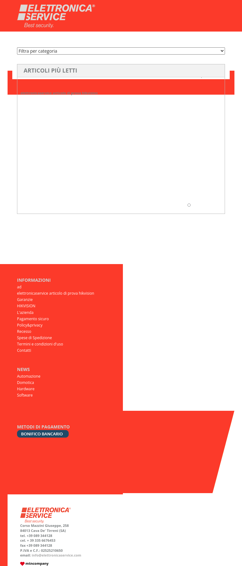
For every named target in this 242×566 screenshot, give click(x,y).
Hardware (25, 389)
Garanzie (25, 299)
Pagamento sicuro (33, 318)
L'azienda (25, 312)
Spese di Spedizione (34, 337)
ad (19, 287)
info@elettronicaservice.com (56, 555)
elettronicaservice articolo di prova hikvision (55, 293)
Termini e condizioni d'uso (40, 344)
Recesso (24, 331)
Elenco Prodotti (121, 41)
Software (25, 395)
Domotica (25, 382)
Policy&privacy (30, 325)
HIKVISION (26, 306)
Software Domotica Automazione (121, 51)
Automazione (28, 376)
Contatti (24, 350)
